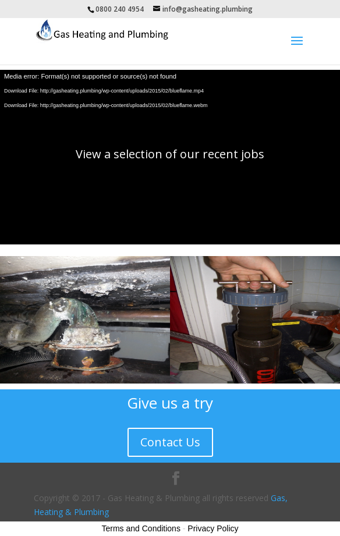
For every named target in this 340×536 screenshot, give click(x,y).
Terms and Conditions (141, 528)
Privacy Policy (212, 528)
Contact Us (170, 442)
